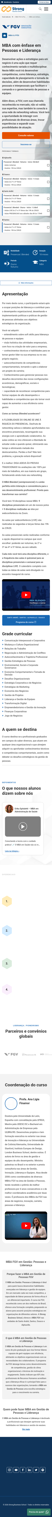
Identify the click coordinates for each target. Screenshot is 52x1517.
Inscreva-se (26, 144)
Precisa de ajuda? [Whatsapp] (39, 1512)
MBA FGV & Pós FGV (21, 17)
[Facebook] (23, 1470)
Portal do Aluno (44, 2)
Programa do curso (26, 619)
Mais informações (26, 283)
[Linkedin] (29, 1470)
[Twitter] (36, 1470)
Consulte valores (26, 135)
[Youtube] (16, 1470)
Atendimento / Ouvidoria (10, 2)
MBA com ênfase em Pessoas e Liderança (35, 17)
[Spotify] (42, 1470)
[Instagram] (9, 1470)
